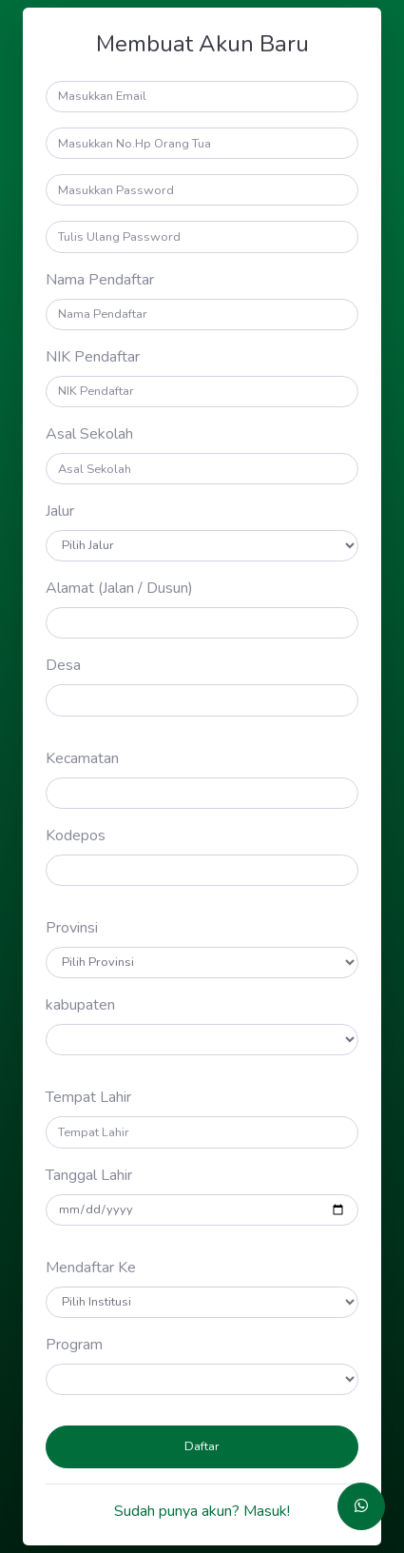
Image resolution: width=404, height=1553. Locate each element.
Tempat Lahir (88, 1097)
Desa (63, 665)
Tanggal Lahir (89, 1175)
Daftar (202, 1446)
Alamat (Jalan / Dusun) (119, 588)
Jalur (60, 511)
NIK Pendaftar (93, 356)
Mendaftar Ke (91, 1267)
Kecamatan (82, 758)
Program (74, 1344)
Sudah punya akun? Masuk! (202, 1511)
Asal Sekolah (89, 433)
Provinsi (72, 927)
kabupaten (80, 1004)
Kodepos (76, 835)
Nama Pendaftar (100, 279)
